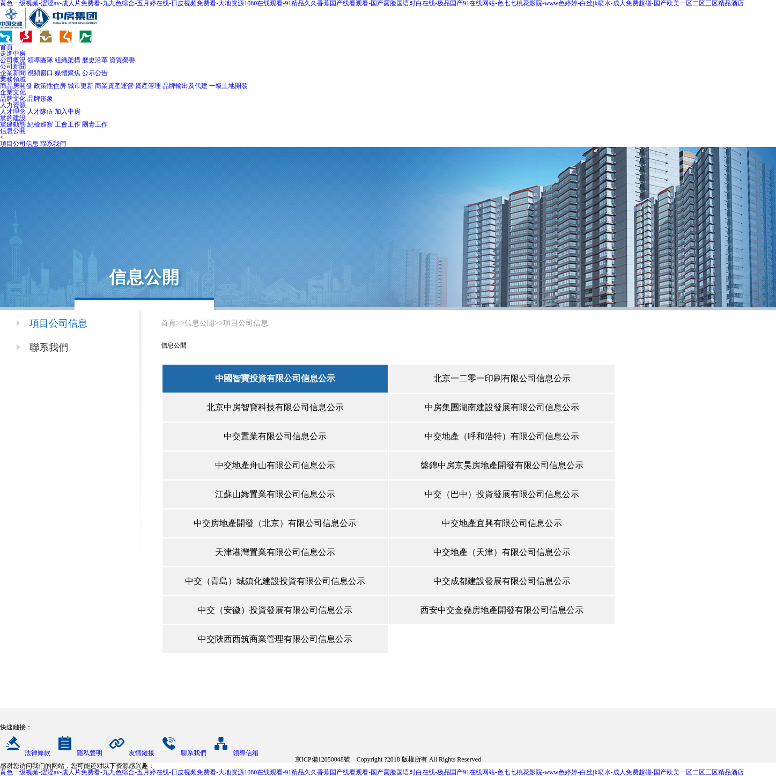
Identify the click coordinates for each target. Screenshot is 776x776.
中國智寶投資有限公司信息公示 (275, 378)
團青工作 (95, 124)
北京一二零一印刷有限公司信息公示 (502, 378)
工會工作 (67, 124)
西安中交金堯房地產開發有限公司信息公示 (501, 610)
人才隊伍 (40, 111)
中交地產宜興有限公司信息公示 (502, 523)
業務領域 (13, 79)
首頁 (6, 47)
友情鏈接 (129, 753)
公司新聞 (13, 66)
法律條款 (25, 753)
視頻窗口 (40, 73)
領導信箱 (233, 753)
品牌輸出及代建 (185, 86)
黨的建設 (13, 118)
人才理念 (13, 111)
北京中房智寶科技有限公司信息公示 (275, 407)
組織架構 (67, 60)
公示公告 (95, 73)
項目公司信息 (19, 143)
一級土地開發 (228, 86)
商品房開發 (16, 86)
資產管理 (148, 86)
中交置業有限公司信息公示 (275, 436)
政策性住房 (50, 86)
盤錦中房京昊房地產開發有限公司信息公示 (501, 465)
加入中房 (67, 111)
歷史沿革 (95, 60)
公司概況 (13, 60)
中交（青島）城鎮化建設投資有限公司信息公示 (275, 581)
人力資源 (13, 105)
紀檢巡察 (40, 124)
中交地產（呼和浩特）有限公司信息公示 (502, 436)
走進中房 (13, 53)
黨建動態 (13, 124)
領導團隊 (40, 60)
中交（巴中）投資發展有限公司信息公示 (502, 494)
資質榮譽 (122, 60)
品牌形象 (40, 98)
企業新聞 (13, 73)
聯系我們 (53, 143)
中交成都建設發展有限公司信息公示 (502, 581)
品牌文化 (13, 98)
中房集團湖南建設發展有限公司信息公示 (502, 407)
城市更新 (80, 86)
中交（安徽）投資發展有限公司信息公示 (275, 610)
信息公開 (13, 131)
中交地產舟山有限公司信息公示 (275, 465)
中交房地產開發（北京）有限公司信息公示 (275, 523)
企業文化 (13, 92)
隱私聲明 (77, 753)
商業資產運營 (114, 86)
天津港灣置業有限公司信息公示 (275, 552)
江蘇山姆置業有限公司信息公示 (275, 494)
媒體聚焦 (67, 73)
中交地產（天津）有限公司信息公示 (502, 552)
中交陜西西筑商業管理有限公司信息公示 (275, 639)
